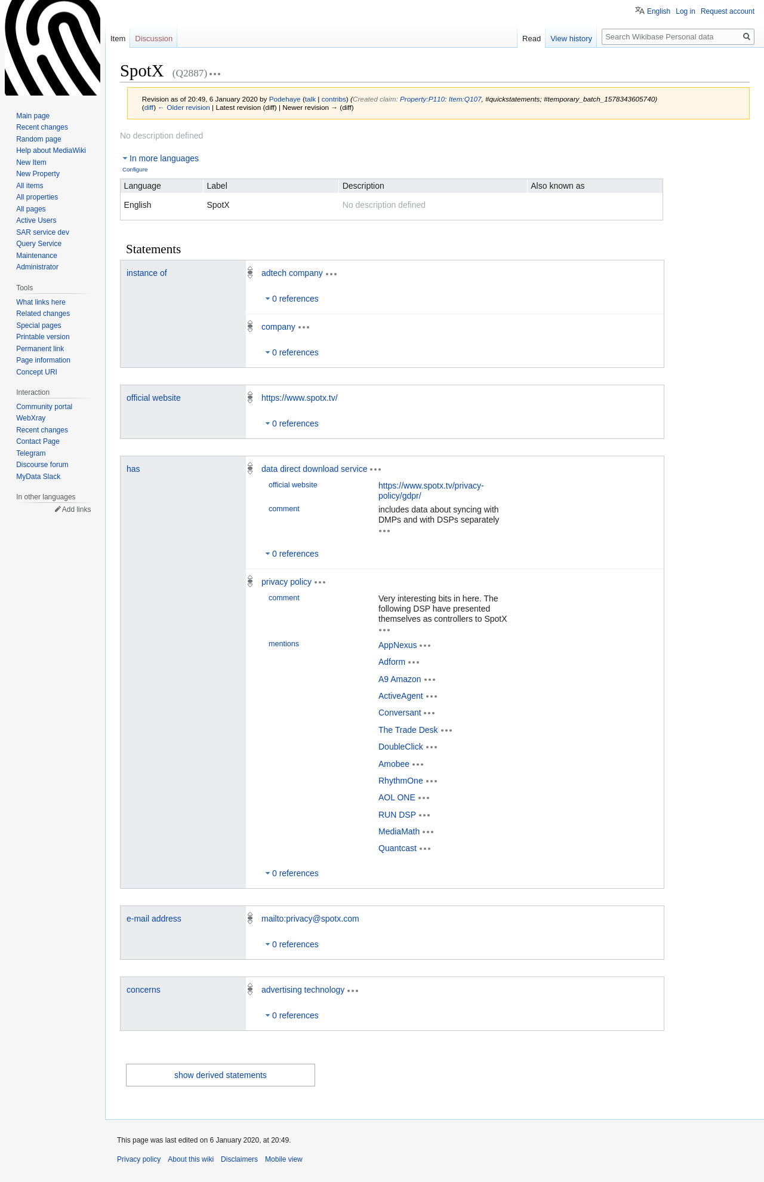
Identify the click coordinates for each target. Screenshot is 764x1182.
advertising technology (302, 989)
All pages (30, 209)
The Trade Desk (408, 729)
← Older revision (184, 107)
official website (154, 398)
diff (148, 107)
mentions (284, 644)
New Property (38, 174)
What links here (41, 302)
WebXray (30, 418)
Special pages (38, 325)
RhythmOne (400, 780)
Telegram (30, 453)
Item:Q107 (465, 99)
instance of (147, 273)
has (133, 469)
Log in (685, 11)
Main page (33, 116)
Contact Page (38, 441)
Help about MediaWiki (51, 150)
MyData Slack (38, 476)
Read (531, 38)
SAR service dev (42, 232)
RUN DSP (397, 814)
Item (117, 38)
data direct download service (314, 469)
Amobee (393, 763)
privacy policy (286, 582)
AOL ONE (396, 797)
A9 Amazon (399, 678)
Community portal (44, 407)
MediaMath (399, 831)
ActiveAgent (400, 696)
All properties (37, 197)
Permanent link (40, 349)
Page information (43, 360)
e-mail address (154, 918)
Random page (38, 139)
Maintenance (36, 255)
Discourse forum (42, 464)
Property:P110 (422, 99)
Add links (76, 509)
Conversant (399, 712)
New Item (31, 162)
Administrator (37, 267)
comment (284, 509)
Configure (134, 169)
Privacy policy (139, 1159)
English (658, 11)
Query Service (38, 244)
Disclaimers (239, 1159)
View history (571, 38)
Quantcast (397, 848)
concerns (144, 989)
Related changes (43, 313)
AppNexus (397, 644)
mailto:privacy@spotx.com (310, 918)
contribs (334, 99)
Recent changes (42, 127)
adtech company (292, 273)
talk (310, 99)
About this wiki (191, 1159)
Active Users (36, 220)
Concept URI (36, 372)
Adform (391, 662)
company (278, 326)
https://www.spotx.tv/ (299, 398)
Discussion (153, 38)
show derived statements (220, 1075)
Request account (727, 11)
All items (29, 186)
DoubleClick (400, 746)
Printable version (42, 337)
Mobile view (284, 1159)
